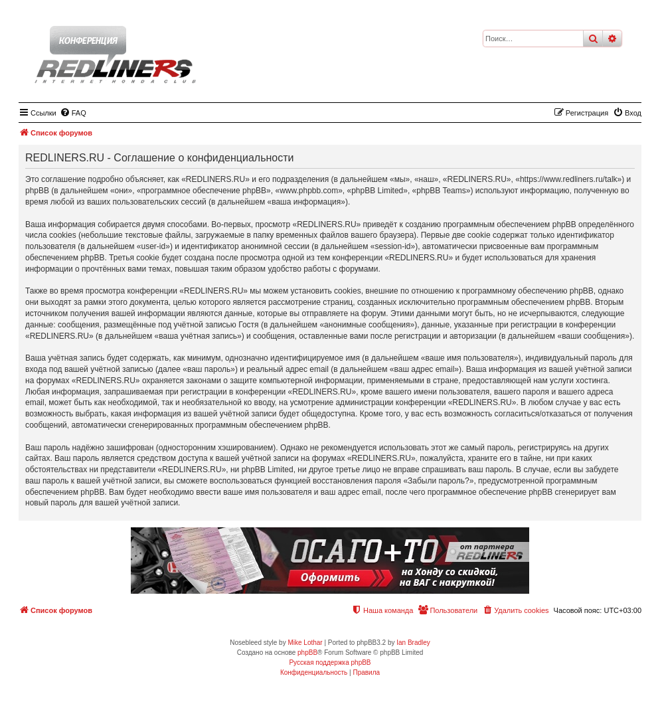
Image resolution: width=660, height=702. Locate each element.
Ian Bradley (413, 642)
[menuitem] (73, 113)
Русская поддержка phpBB (330, 662)
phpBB (307, 652)
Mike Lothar (305, 642)
